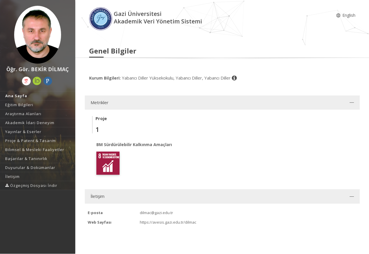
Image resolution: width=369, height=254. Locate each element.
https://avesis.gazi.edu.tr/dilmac (168, 222)
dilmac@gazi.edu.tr (156, 212)
